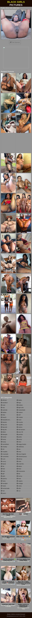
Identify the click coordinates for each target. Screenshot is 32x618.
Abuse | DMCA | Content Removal (16, 614)
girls (3, 476)
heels (3, 486)
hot (3, 491)
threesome (21, 471)
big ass (4, 424)
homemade (5, 488)
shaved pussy (22, 456)
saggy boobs (21, 444)
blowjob (4, 434)
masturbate (21, 410)
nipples (20, 424)
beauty (4, 422)
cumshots (4, 456)
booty (3, 439)
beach (3, 417)
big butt (4, 427)
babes (3, 412)
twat (19, 478)
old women (21, 429)
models (20, 417)
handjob (4, 483)
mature (20, 412)
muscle (20, 422)
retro (19, 442)
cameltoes (5, 444)
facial (3, 464)
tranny (19, 476)
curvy (3, 461)
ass (3, 407)
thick (19, 468)
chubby (4, 446)
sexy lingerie (21, 454)
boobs (3, 437)
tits (18, 473)
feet (3, 468)
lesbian (20, 405)
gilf (2, 473)
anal (3, 405)
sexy (19, 451)
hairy (3, 481)
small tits (20, 464)
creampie (4, 454)
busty (3, 442)
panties (20, 434)
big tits (4, 429)
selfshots (20, 446)
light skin (20, 407)
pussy (19, 439)
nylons (19, 427)
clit (2, 449)
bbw (3, 415)
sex (18, 449)
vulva (19, 486)
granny (4, 478)
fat (2, 466)
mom (19, 420)
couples (4, 451)
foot (3, 471)
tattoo (19, 466)
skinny (19, 459)
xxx (18, 491)
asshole (4, 410)
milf (18, 415)
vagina (19, 481)
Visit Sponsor (15, 42)
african (4, 400)
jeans (3, 493)
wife (19, 488)
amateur (4, 402)
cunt (3, 459)
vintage (20, 483)
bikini (3, 432)
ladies (19, 400)
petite (19, 437)
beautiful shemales (7, 420)
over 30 (20, 432)
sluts (19, 461)
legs (19, 402)
